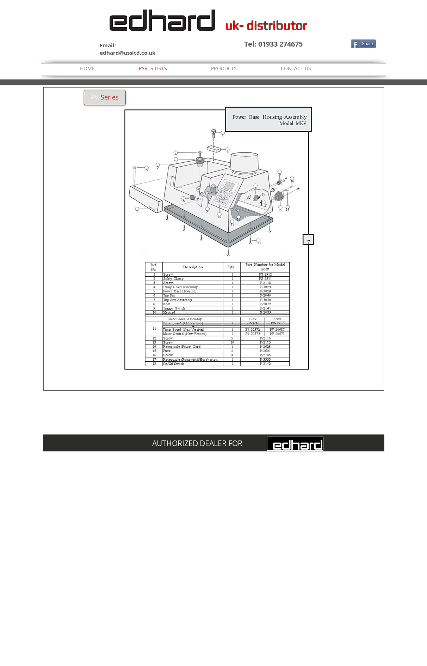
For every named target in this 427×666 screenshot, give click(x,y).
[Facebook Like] (334, 43)
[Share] (363, 44)
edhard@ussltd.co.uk (127, 52)
